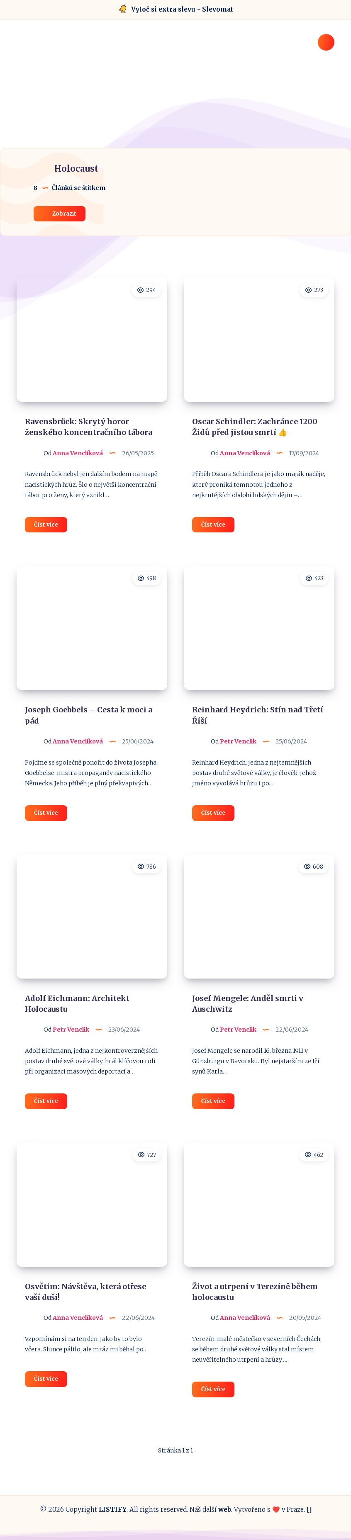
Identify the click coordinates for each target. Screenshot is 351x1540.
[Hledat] (326, 42)
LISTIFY (113, 1509)
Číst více (50, 526)
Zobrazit (59, 213)
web (224, 1509)
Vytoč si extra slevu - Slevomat (182, 9)
